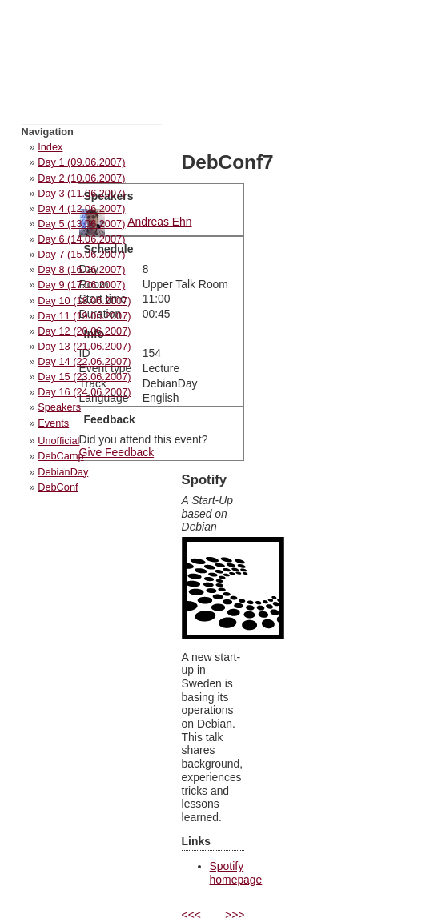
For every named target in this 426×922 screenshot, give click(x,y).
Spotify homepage (236, 873)
